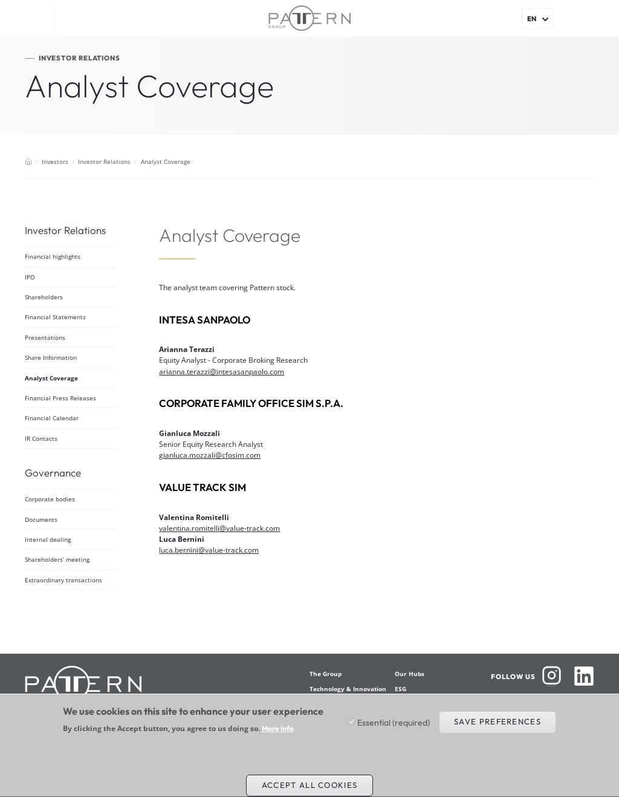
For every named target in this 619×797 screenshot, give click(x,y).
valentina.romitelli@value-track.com (219, 528)
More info (278, 734)
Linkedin (584, 676)
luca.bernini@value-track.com (209, 550)
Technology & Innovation (348, 689)
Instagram (552, 676)
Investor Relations (104, 161)
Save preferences (497, 727)
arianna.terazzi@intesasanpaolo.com (221, 371)
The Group (326, 673)
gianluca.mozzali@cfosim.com (210, 455)
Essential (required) (393, 728)
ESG (400, 689)
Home (28, 161)
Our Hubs (409, 673)
